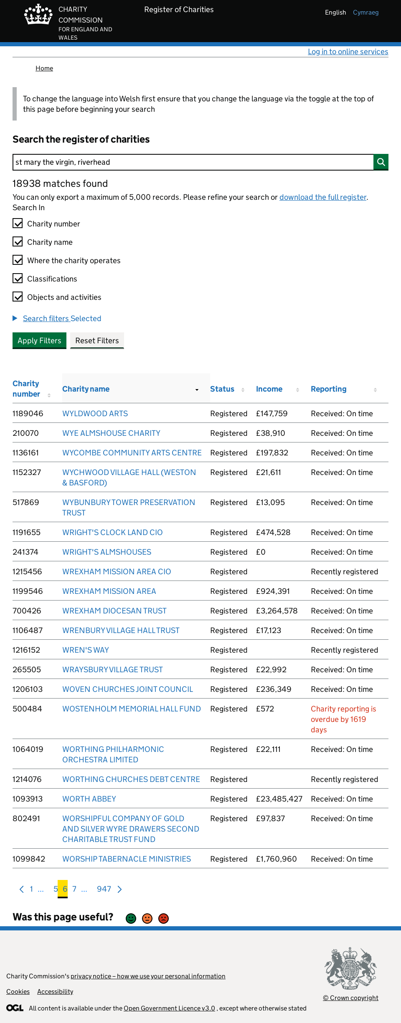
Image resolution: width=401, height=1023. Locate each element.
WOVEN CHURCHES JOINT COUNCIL (127, 689)
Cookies (18, 991)
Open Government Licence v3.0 (169, 1008)
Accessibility (55, 991)
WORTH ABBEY (89, 799)
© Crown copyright (350, 998)
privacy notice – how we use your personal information (148, 976)
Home (44, 68)
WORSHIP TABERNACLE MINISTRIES (126, 859)
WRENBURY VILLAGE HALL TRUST (121, 630)
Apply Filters (39, 340)
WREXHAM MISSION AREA (109, 591)
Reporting (329, 389)
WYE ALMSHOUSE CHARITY (111, 433)
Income (269, 389)
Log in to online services (348, 51)
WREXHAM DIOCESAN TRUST (114, 611)
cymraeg (366, 12)
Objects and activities (64, 297)
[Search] (200, 162)
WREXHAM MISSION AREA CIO (116, 571)
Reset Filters (97, 340)
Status (222, 389)
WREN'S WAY (85, 650)
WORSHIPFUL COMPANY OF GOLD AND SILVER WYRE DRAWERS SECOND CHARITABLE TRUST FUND (130, 829)
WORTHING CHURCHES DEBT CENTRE (131, 779)
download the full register (322, 197)
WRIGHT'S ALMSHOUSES (106, 552)
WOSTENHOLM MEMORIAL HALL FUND (131, 709)
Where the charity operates (74, 260)
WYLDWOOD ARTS (95, 413)
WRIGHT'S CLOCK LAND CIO (112, 532)
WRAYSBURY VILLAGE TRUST (112, 669)
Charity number (53, 224)
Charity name (50, 242)
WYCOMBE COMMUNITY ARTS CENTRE (132, 452)
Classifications (52, 279)
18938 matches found (60, 183)
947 (104, 890)
